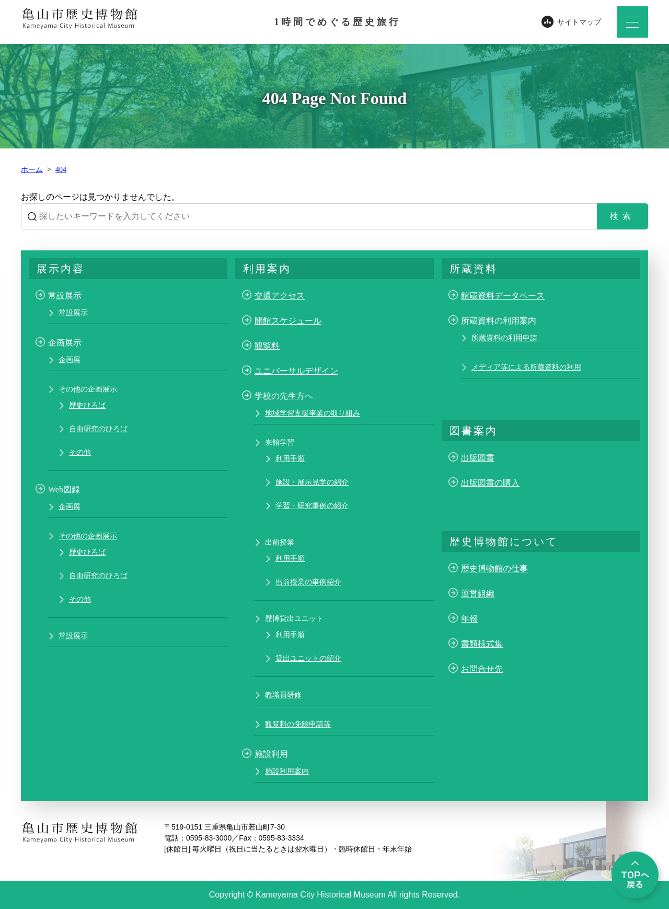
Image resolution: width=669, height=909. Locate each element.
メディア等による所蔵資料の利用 (526, 367)
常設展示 (73, 313)
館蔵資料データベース (503, 295)
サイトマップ (579, 22)
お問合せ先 (482, 668)
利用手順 (290, 459)
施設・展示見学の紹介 (312, 482)
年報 (469, 618)
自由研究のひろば (98, 429)
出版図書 (477, 457)
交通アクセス (280, 295)
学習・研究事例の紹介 (312, 506)
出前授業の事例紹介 (308, 582)
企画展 (69, 360)
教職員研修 (283, 695)
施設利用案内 (287, 771)
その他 (80, 452)
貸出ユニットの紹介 (308, 658)
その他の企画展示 (88, 536)
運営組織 (477, 593)
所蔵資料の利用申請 (504, 338)
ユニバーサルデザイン (296, 370)
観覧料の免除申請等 (298, 724)
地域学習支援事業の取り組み (312, 413)
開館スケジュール (288, 320)
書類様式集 (482, 643)
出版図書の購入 (490, 482)
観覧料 (267, 345)
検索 (622, 216)
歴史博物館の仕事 (494, 568)
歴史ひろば (87, 405)
